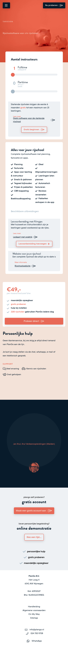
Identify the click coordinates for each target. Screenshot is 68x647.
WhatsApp (37, 641)
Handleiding (34, 607)
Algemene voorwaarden (34, 610)
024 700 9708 (37, 633)
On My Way (34, 614)
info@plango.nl (37, 630)
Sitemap (34, 618)
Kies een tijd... (34, 537)
